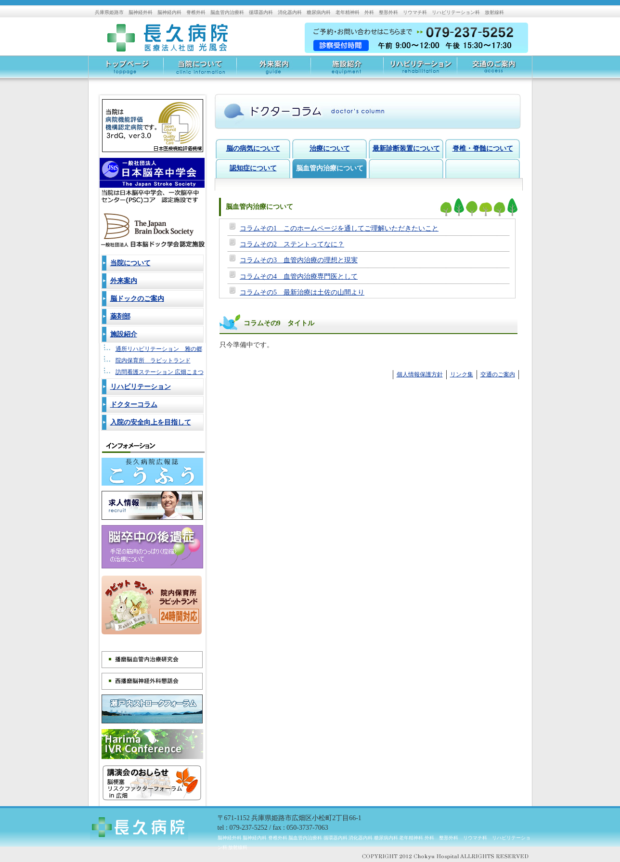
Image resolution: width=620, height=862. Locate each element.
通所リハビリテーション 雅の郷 (159, 349)
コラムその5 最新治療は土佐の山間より (302, 292)
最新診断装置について (406, 148)
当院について (199, 69)
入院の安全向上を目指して (150, 422)
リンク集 (461, 374)
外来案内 (273, 69)
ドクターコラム (133, 404)
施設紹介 (346, 69)
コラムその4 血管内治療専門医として (299, 276)
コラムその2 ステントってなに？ (292, 244)
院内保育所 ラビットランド (153, 360)
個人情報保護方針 (420, 374)
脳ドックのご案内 (137, 298)
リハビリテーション (420, 69)
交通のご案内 (494, 69)
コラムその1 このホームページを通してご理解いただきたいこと (339, 228)
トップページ (126, 69)
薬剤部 (120, 316)
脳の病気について (253, 148)
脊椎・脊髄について (482, 148)
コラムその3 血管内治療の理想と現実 (299, 260)
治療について (330, 148)
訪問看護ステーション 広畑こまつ (160, 372)
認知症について (253, 168)
